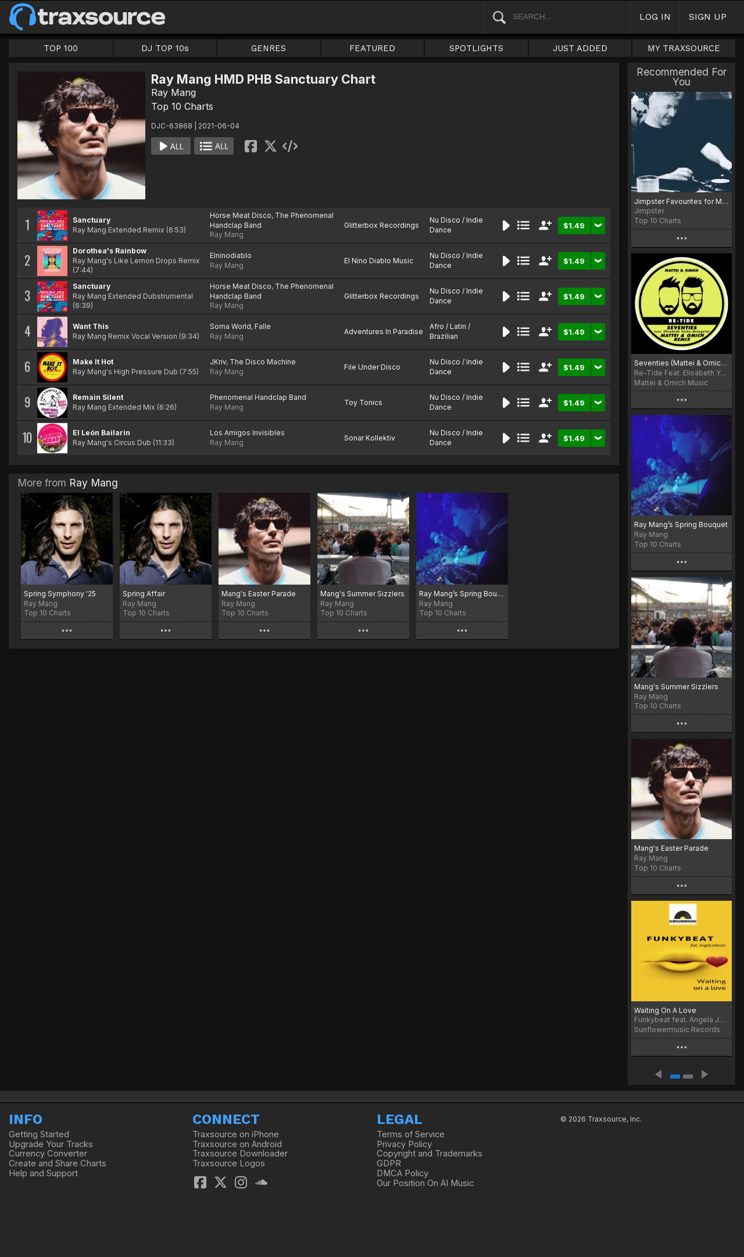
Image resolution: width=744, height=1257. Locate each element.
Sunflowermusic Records (677, 1029)
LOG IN (655, 16)
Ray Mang (173, 92)
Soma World (230, 326)
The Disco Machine (263, 361)
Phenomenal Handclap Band (258, 397)
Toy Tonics (363, 402)
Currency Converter (48, 1153)
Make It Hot (93, 361)
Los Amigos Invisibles (247, 432)
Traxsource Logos (228, 1163)
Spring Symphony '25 (60, 593)
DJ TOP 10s (165, 48)
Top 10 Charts (182, 106)
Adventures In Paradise (383, 331)
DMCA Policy (402, 1173)
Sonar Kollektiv (369, 438)
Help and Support (43, 1173)
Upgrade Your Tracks (51, 1144)
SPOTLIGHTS (476, 48)
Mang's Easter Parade (258, 593)
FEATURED (372, 48)
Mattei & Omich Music (671, 382)
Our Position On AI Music (425, 1183)
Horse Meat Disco (240, 215)
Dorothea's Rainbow (109, 250)
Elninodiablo (231, 255)
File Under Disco (372, 367)
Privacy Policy (404, 1144)
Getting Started (39, 1134)
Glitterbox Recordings (381, 225)
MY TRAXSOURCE (684, 48)
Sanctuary (91, 220)
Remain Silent (98, 397)
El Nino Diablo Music (378, 260)
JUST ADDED (580, 48)
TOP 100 (61, 48)
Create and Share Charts (57, 1163)
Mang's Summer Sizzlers (362, 593)
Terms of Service (411, 1134)
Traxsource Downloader (240, 1153)
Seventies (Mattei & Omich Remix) (681, 363)
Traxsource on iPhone (235, 1134)
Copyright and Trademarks (429, 1153)
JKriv (218, 361)
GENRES (268, 48)
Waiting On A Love (665, 1010)
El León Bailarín (101, 432)
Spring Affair (144, 593)
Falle (263, 326)
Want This (91, 326)
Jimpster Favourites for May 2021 (681, 201)
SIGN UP (708, 16)
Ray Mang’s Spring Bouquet (462, 593)
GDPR (389, 1163)
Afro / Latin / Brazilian (450, 331)
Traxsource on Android (237, 1144)
